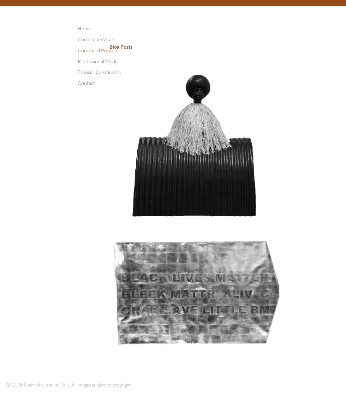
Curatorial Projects (98, 50)
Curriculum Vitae (96, 39)
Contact (86, 83)
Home (84, 28)
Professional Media (98, 61)
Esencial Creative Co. (100, 72)
